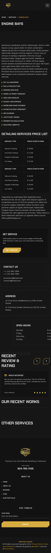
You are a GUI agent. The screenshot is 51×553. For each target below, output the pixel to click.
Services (12, 17)
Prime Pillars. (9, 549)
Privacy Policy (37, 544)
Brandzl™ (35, 546)
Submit (25, 524)
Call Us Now (25, 465)
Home (4, 17)
